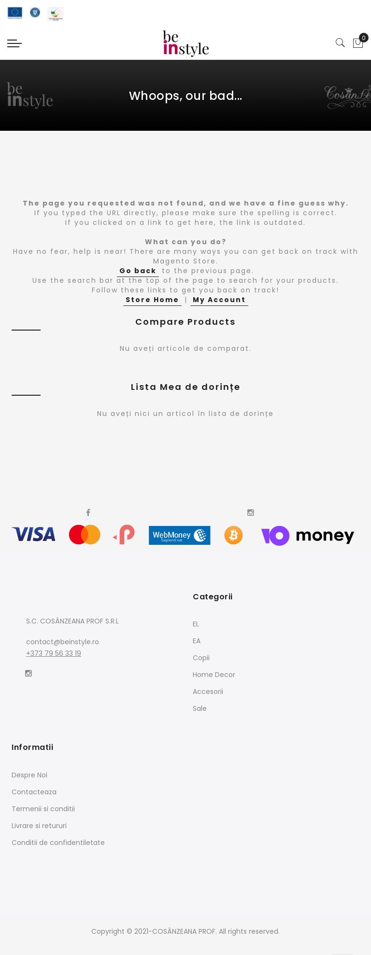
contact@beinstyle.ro (62, 642)
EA (196, 641)
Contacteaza (34, 792)
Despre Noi (29, 775)
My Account (219, 299)
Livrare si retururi (39, 825)
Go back (138, 271)
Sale (200, 708)
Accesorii (208, 691)
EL (196, 624)
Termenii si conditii (43, 809)
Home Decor (214, 674)
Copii (201, 658)
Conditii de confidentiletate (58, 842)
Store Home (152, 299)
